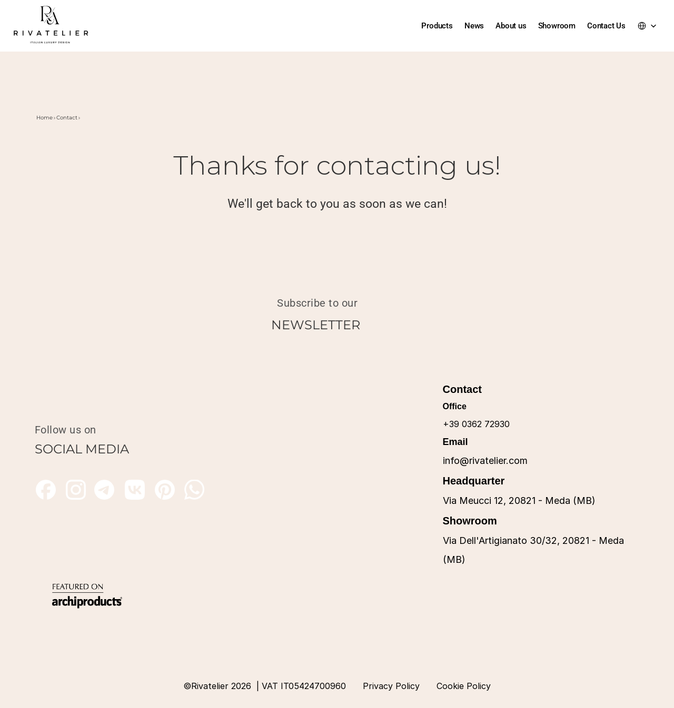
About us (510, 26)
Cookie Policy (464, 686)
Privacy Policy (391, 686)
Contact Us (606, 26)
